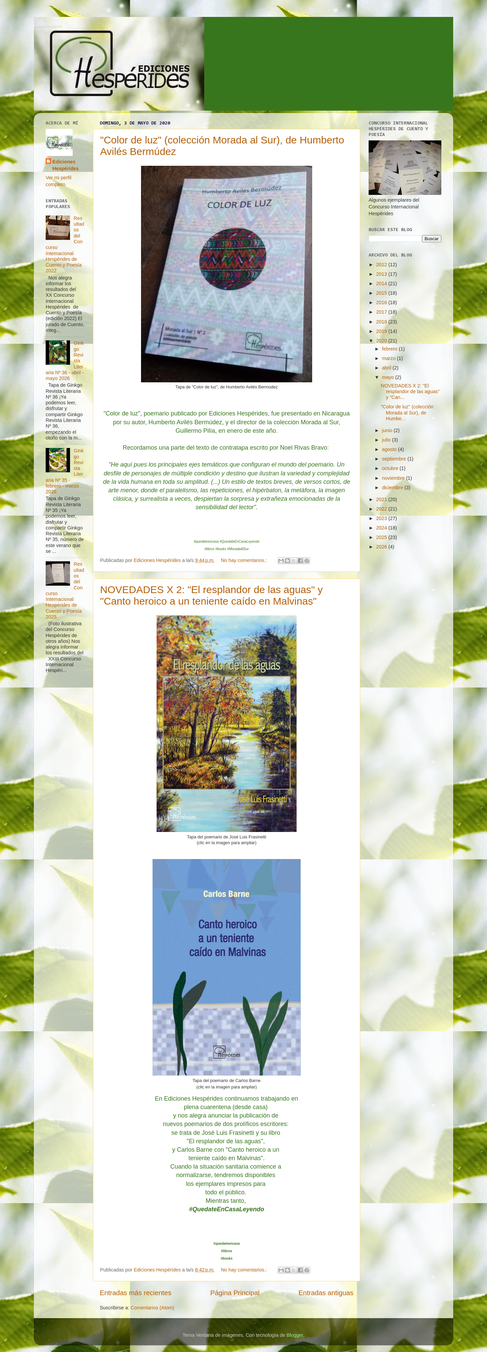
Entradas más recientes (135, 1293)
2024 (382, 528)
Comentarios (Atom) (152, 1307)
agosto (390, 449)
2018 (382, 321)
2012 (382, 264)
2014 (382, 283)
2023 (382, 518)
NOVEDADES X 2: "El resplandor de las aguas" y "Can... (410, 391)
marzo (389, 358)
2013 (382, 274)
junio (388, 430)
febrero (390, 349)
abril (387, 367)
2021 (382, 499)
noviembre (394, 478)
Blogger (294, 1335)
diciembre (393, 487)
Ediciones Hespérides (48, 25)
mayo (388, 377)
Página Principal (235, 1293)
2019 (382, 331)
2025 (382, 537)
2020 (382, 340)
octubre (391, 468)
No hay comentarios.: (244, 560)
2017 (382, 312)
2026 (382, 546)
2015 (382, 293)
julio (387, 440)
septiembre (395, 458)
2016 (382, 302)
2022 (382, 509)
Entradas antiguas (326, 1293)
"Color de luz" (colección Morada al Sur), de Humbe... (407, 412)
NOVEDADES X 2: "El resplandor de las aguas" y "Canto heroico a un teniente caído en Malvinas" (211, 595)
